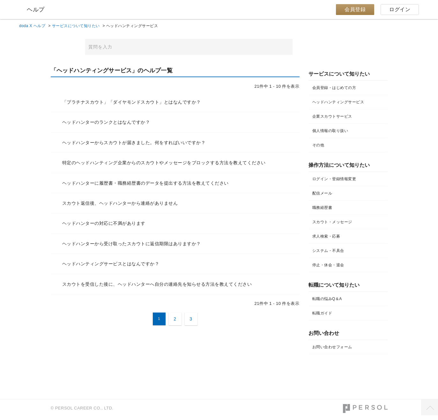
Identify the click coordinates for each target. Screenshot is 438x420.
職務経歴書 (322, 207)
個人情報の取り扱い (330, 131)
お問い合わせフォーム (332, 347)
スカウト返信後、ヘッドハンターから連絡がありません (120, 203)
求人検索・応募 (326, 236)
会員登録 (355, 9)
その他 (318, 145)
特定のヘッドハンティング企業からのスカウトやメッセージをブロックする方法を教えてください (164, 162)
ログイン (399, 9)
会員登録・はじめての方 (334, 87)
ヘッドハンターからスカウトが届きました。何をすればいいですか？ (134, 142)
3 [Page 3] (190, 318)
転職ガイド (322, 313)
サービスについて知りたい (76, 26)
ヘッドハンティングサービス (338, 102)
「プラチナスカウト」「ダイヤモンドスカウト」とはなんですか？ (131, 102)
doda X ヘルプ (32, 26)
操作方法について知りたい (339, 165)
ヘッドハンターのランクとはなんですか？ (106, 122)
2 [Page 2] (175, 318)
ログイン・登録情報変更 (334, 179)
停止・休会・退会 (328, 265)
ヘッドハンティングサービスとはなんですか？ (111, 263)
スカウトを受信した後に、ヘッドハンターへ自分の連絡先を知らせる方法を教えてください (157, 284)
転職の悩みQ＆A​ (327, 299)
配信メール (322, 193)
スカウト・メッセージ (332, 222)
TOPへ (429, 407)
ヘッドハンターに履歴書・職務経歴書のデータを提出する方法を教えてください (145, 183)
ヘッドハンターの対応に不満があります (103, 223)
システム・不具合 (328, 250)
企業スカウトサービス (332, 116)
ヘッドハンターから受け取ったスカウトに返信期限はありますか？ (131, 243)
